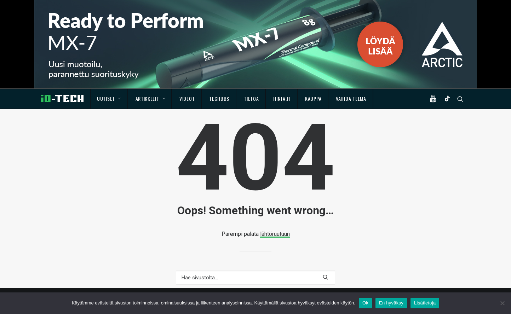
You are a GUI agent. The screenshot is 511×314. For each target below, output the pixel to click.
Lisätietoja (425, 303)
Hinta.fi (282, 98)
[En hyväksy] (502, 303)
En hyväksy (391, 303)
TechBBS (219, 98)
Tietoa (251, 98)
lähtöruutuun (275, 234)
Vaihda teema (351, 98)
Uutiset (109, 98)
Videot (187, 98)
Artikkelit (150, 98)
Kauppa (313, 98)
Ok (365, 303)
